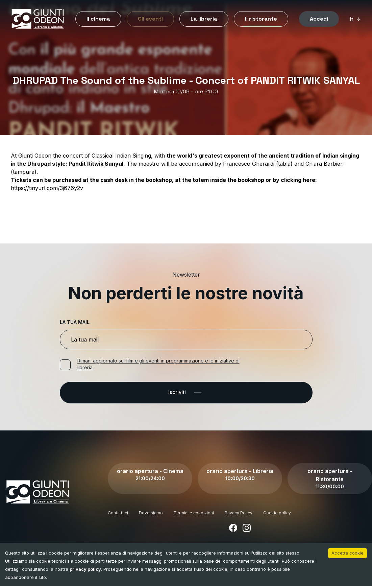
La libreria (204, 18)
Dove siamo (151, 512)
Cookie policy (277, 512)
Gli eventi (150, 18)
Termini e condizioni (194, 512)
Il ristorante (261, 18)
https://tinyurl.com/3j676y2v (47, 188)
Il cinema (98, 18)
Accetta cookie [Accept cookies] (347, 553)
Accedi (319, 18)
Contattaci (118, 512)
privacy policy (85, 569)
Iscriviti (186, 393)
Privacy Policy (238, 512)
